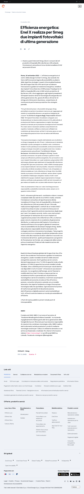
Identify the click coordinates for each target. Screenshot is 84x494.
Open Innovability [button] (11, 465)
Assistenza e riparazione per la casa (73, 420)
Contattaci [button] (38, 386)
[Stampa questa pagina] (21, 49)
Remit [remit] (48, 481)
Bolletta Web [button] (67, 386)
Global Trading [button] (37, 461)
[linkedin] (73, 481)
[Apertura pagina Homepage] (7, 12)
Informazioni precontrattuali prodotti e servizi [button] (54, 390)
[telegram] (79, 481)
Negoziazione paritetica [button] (57, 381)
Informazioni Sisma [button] (72, 381)
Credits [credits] (11, 481)
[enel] (3, 6)
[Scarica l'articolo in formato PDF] (32, 354)
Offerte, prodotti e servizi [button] (14, 402)
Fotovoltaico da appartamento (41, 425)
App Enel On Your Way (57, 427)
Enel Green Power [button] (22, 461)
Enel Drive (55, 416)
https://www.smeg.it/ (33, 333)
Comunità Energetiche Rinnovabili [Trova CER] (71, 443)
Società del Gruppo (27, 481)
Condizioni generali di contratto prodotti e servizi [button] (18, 395)
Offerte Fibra (8, 420)
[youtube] (70, 481)
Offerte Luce (8, 413)
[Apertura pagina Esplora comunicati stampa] (19, 12)
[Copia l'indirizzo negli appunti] (29, 49)
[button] (25, 49)
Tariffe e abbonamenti (56, 421)
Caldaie (22, 418)
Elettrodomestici (72, 433)
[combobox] (75, 487)
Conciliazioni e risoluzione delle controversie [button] (35, 381)
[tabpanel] (42, 388)
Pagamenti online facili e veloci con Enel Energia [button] (18, 386)
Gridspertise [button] (66, 461)
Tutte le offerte (9, 424)
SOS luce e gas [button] (14, 381)
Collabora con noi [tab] (25, 374)
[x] (67, 481)
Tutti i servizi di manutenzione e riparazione (72, 428)
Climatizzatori (24, 414)
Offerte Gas (8, 416)
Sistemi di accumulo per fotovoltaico (42, 430)
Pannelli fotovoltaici (42, 413)
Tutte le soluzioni (41, 435)
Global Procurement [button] (52, 461)
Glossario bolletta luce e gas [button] (52, 386)
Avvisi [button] (5, 381)
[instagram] (76, 481)
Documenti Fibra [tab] (56, 374)
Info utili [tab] (66, 374)
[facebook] (65, 481)
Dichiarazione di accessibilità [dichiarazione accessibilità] (13, 484)
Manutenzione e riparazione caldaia (73, 414)
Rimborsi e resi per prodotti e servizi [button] (46, 395)
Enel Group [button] (9, 461)
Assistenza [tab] (7, 374)
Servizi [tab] (15, 374)
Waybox (54, 413)
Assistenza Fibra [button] (9, 390)
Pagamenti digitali (73, 437)
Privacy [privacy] (17, 481)
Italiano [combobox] (74, 487)
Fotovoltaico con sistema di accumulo (41, 418)
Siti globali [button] (8, 453)
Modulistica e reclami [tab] (41, 374)
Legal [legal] (5, 481)
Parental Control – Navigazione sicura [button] (27, 390)
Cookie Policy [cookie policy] (40, 481)
